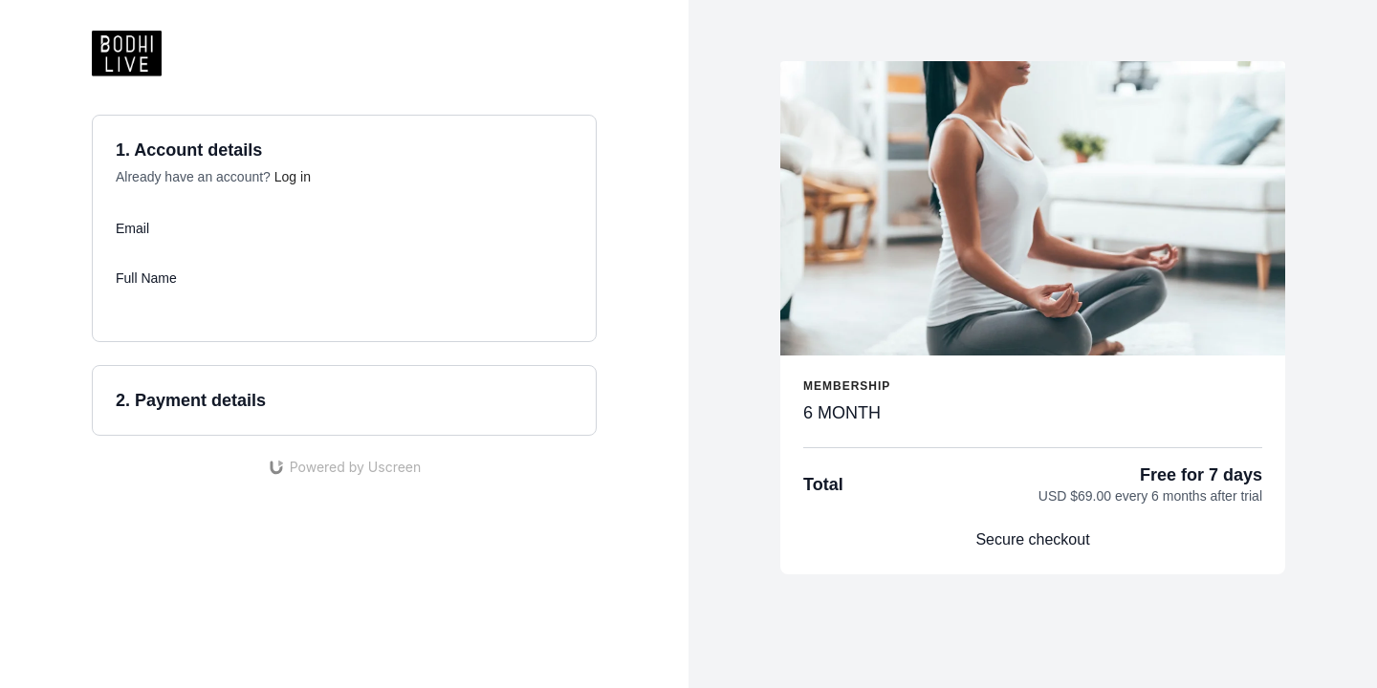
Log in (292, 176)
